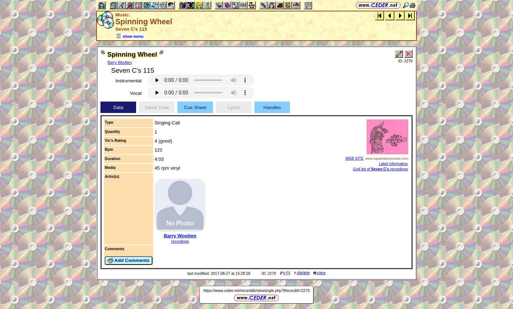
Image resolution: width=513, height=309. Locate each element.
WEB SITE (355, 158)
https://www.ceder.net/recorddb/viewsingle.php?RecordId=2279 (256, 290)
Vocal (136, 93)
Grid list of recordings (380, 169)
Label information (393, 163)
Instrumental (128, 80)
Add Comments (129, 260)
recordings (180, 241)
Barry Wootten (120, 62)
